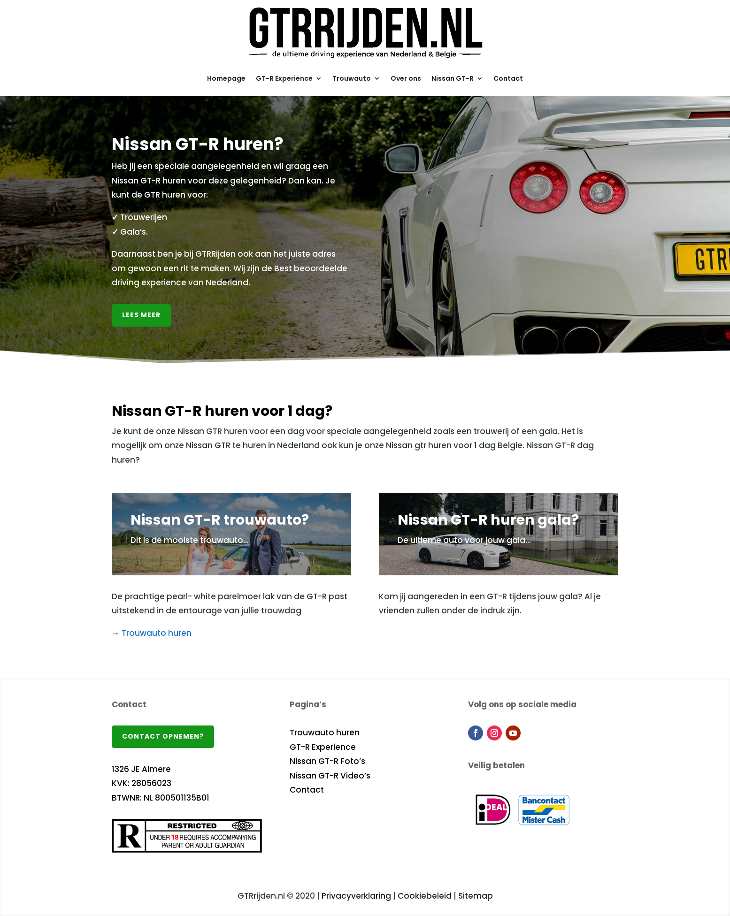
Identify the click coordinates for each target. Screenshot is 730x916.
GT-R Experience (284, 78)
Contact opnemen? (163, 736)
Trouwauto (351, 78)
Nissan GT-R (452, 78)
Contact (508, 78)
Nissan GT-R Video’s (330, 775)
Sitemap (475, 895)
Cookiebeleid (425, 895)
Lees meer (141, 315)
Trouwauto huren (157, 633)
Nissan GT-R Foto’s (327, 761)
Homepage (226, 78)
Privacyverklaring (356, 895)
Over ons (406, 78)
